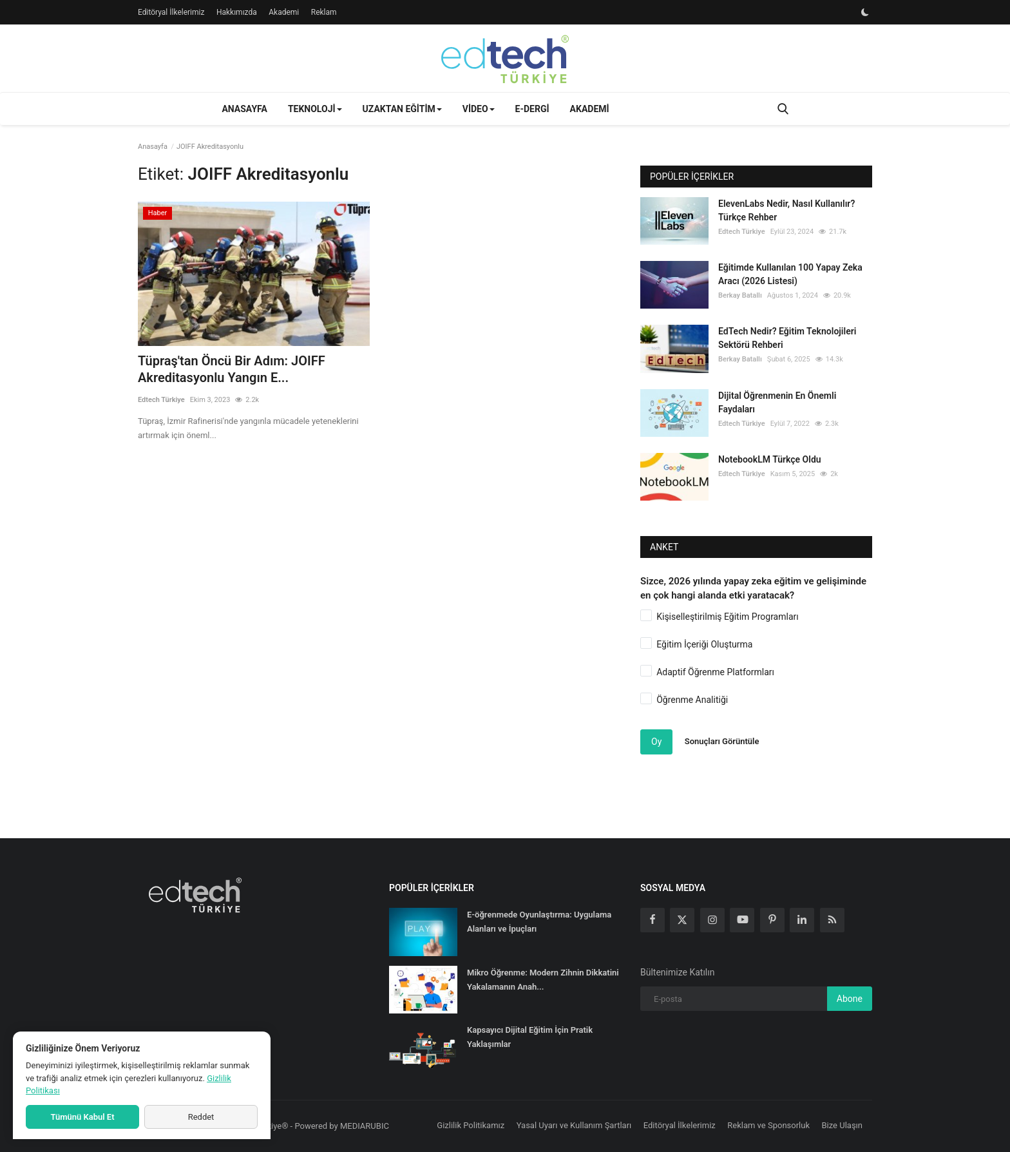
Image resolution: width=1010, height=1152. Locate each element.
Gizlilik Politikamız (470, 1125)
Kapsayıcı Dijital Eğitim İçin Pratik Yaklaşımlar (530, 1037)
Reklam (324, 12)
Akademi (284, 12)
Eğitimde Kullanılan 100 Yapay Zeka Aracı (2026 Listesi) (790, 274)
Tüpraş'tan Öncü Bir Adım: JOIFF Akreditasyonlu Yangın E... (231, 369)
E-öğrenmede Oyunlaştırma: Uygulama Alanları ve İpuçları (539, 922)
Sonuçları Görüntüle (722, 741)
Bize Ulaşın (842, 1125)
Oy (656, 741)
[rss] (832, 920)
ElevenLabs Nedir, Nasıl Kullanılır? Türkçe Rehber (786, 210)
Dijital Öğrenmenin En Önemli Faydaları (777, 402)
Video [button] (478, 109)
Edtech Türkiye (161, 400)
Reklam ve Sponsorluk (768, 1125)
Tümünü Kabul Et (82, 1117)
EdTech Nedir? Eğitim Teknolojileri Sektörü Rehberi (787, 338)
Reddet (201, 1117)
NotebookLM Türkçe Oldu (769, 459)
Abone (849, 999)
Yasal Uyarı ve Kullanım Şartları (574, 1125)
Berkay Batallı (740, 295)
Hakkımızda (236, 12)
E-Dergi (532, 109)
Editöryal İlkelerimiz (171, 12)
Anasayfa (244, 109)
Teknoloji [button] (315, 109)
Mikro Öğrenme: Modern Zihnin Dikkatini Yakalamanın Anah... (543, 980)
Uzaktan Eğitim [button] (402, 109)
